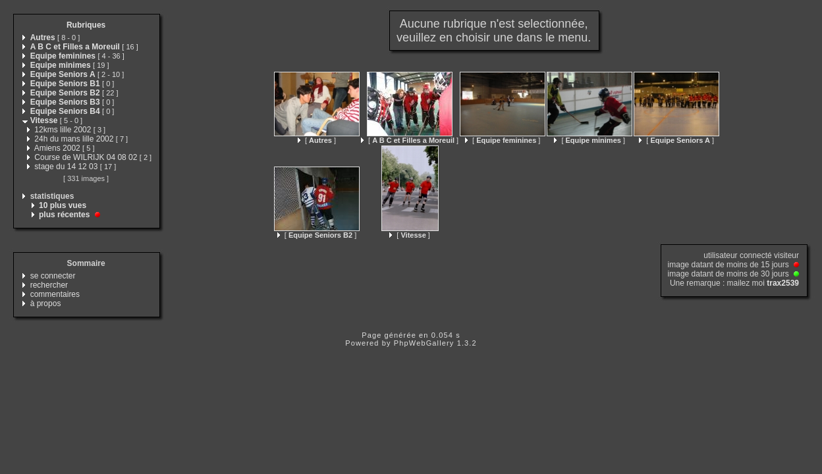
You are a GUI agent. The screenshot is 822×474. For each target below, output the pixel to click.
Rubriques (86, 25)
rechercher (49, 285)
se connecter (53, 275)
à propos (45, 303)
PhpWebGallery (424, 343)
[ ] (317, 140)
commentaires (55, 294)
